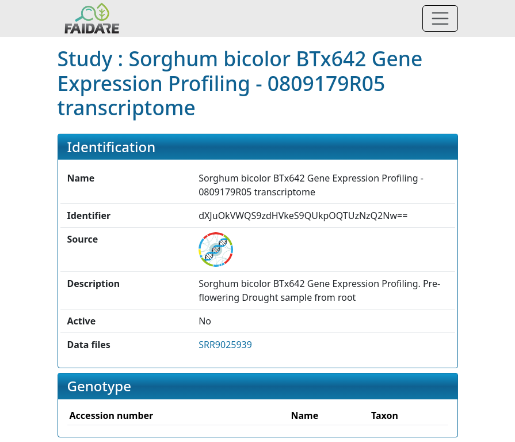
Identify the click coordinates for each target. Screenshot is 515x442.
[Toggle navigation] (440, 18)
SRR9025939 (225, 344)
